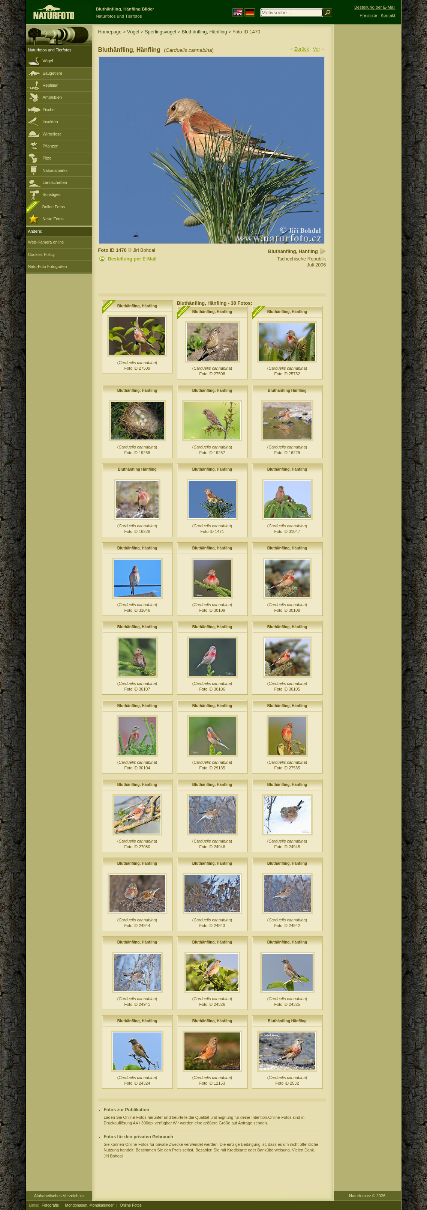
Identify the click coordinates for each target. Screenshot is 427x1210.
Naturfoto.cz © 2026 (367, 1195)
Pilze (47, 158)
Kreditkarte (237, 1150)
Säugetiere (53, 73)
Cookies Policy (41, 254)
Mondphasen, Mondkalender (89, 1205)
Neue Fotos (53, 219)
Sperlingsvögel (160, 32)
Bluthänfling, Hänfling (204, 32)
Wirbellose (52, 134)
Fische (49, 109)
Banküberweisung (273, 1150)
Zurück (301, 49)
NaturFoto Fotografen (47, 266)
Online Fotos (53, 207)
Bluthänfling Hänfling (287, 390)
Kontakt (388, 15)
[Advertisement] (367, 144)
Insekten (50, 121)
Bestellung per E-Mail (132, 259)
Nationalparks (55, 170)
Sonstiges (52, 194)
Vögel (48, 61)
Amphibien (52, 97)
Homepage (110, 32)
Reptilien (50, 85)
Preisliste (368, 15)
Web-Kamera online (46, 242)
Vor (316, 49)
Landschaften (55, 182)
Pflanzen (50, 146)
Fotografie (50, 1205)
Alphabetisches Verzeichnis (59, 1195)
